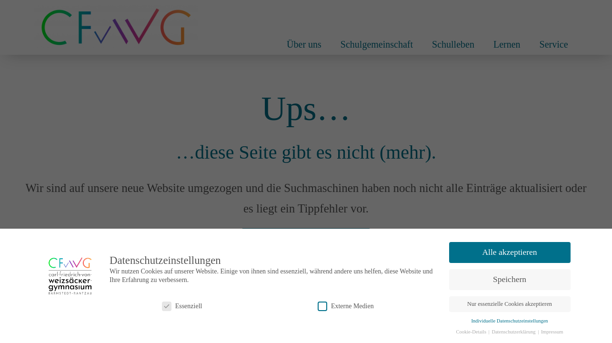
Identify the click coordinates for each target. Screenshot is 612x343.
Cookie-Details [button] (471, 331)
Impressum (552, 331)
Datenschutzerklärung (514, 331)
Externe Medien (346, 306)
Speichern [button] (509, 279)
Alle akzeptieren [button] (509, 252)
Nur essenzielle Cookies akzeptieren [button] (509, 304)
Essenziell (182, 306)
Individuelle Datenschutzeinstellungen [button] (509, 320)
